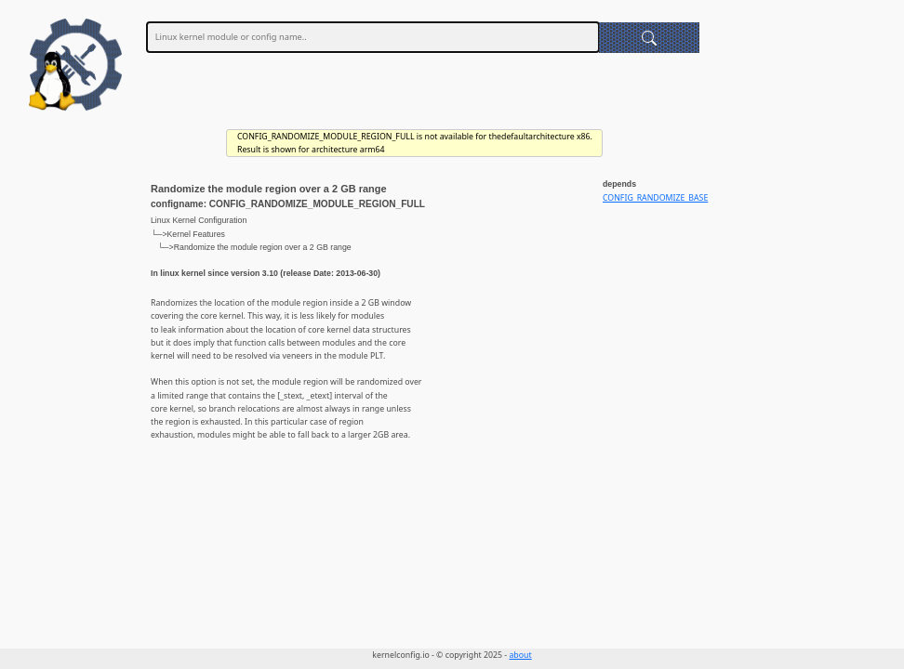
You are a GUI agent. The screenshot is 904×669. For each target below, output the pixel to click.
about (520, 655)
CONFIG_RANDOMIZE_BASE (655, 197)
